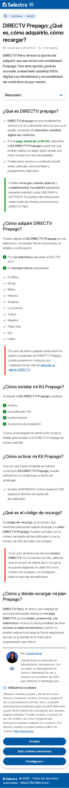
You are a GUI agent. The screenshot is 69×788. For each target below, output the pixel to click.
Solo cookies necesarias (35, 751)
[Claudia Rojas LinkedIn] (12, 668)
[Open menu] (32, 4)
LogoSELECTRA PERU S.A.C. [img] (10, 778)
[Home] (6, 16)
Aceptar (34, 741)
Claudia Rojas (34, 653)
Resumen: (13, 95)
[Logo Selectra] (15, 4)
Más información (24, 731)
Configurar (34, 761)
